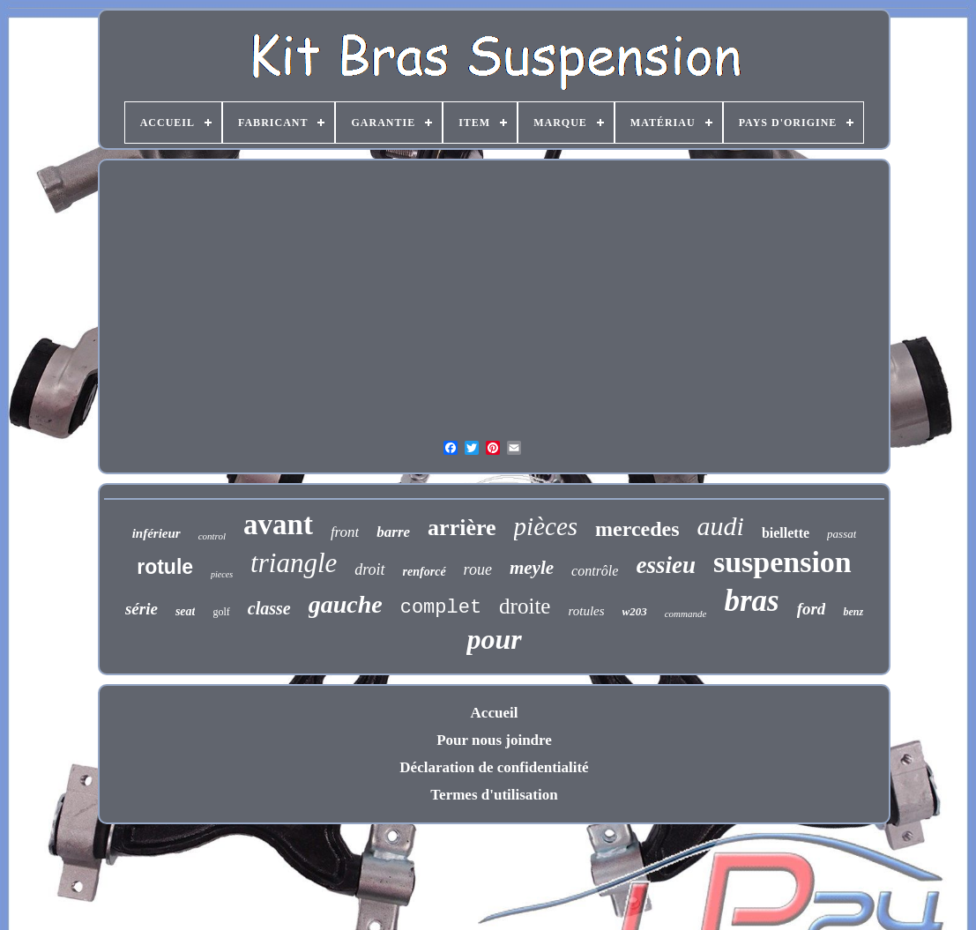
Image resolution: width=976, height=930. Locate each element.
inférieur (156, 533)
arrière (461, 527)
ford (811, 608)
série (141, 608)
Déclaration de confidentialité (493, 767)
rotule (165, 566)
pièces (545, 526)
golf (220, 612)
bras (751, 601)
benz (853, 612)
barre (393, 532)
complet (440, 608)
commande (686, 613)
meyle (532, 567)
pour (493, 639)
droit (369, 569)
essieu (666, 565)
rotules (586, 611)
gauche (346, 604)
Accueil (494, 712)
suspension (782, 562)
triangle (293, 562)
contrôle (594, 570)
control (212, 536)
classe (269, 608)
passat (841, 533)
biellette (785, 532)
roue (478, 569)
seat (185, 611)
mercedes (637, 528)
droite (524, 606)
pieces (222, 574)
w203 (634, 611)
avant (278, 524)
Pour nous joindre (494, 740)
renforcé (424, 571)
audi (720, 525)
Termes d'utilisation (493, 794)
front (345, 532)
